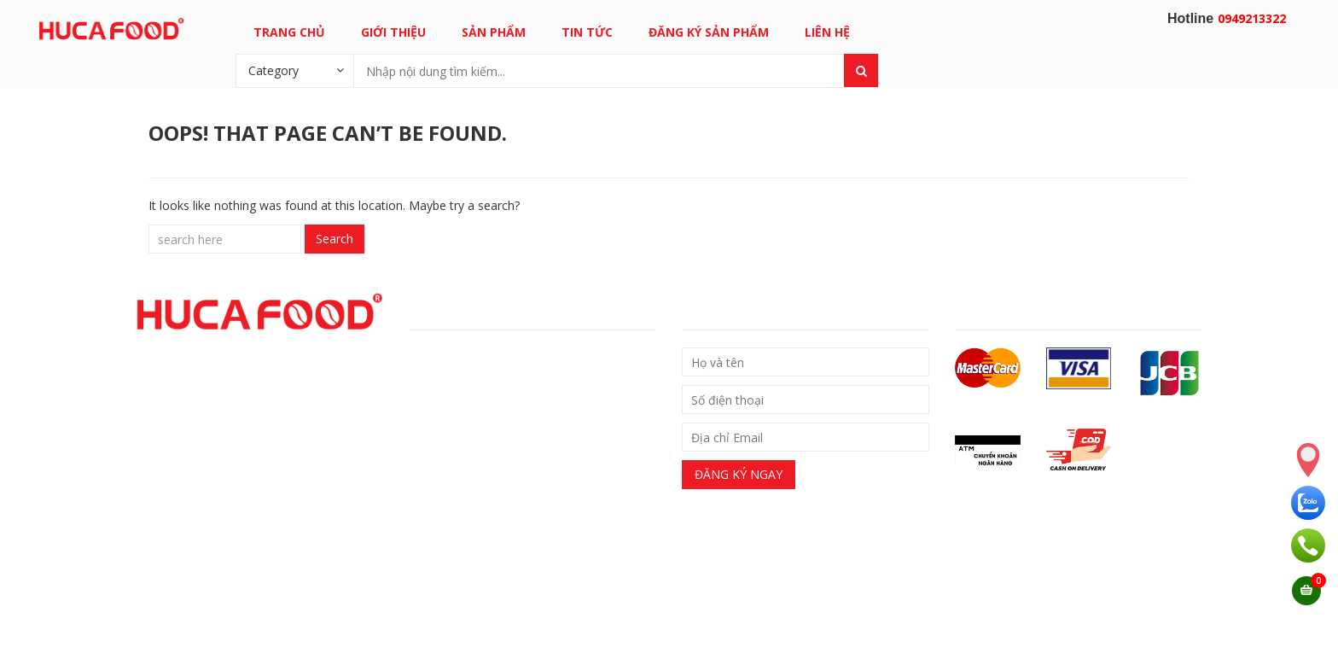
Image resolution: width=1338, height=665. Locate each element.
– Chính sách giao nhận (473, 357)
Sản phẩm (494, 32)
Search (334, 238)
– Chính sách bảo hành (471, 415)
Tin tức (587, 32)
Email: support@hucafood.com (491, 629)
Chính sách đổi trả (468, 386)
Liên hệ (827, 32)
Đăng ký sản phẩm (709, 32)
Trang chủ (289, 32)
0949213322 (1252, 18)
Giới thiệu (393, 32)
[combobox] (294, 70)
